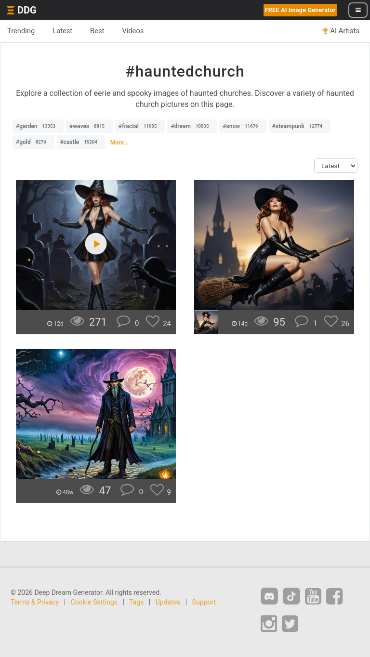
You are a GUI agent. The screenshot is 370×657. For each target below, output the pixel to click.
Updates (168, 602)
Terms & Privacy (35, 602)
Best (97, 30)
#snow (243, 126)
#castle (81, 142)
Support (204, 602)
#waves (89, 126)
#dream (192, 126)
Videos (133, 30)
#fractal (140, 126)
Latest (62, 30)
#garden (38, 126)
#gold (33, 142)
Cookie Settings (94, 602)
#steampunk (300, 126)
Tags (136, 602)
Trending (21, 30)
